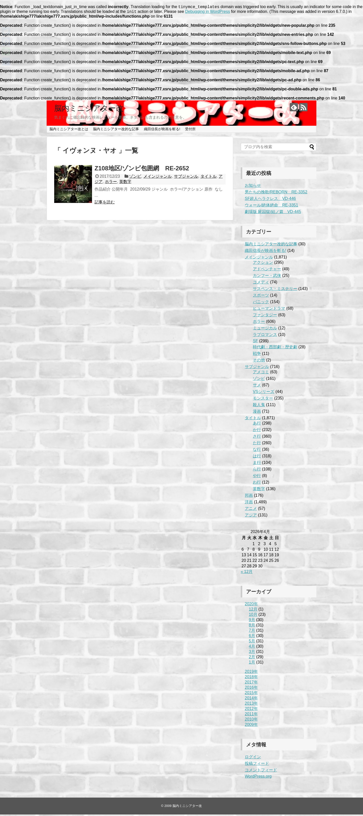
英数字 (125, 183)
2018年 (251, 678)
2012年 (251, 710)
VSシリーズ (263, 393)
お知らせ (253, 187)
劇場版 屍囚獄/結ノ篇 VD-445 (273, 213)
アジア (251, 516)
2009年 (251, 726)
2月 (252, 658)
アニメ (251, 510)
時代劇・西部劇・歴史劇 (275, 348)
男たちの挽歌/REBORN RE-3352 (276, 193)
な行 (257, 451)
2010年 (251, 721)
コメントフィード (261, 771)
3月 (252, 653)
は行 (257, 457)
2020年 (251, 605)
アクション (263, 264)
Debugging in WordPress (207, 13)
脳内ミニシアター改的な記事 (116, 130)
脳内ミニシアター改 (89, 110)
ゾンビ (135, 178)
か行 (257, 431)
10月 (253, 616)
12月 (253, 611)
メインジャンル (157, 178)
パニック (261, 303)
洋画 (249, 503)
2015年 (251, 694)
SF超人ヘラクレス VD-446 (270, 200)
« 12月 (247, 573)
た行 (257, 444)
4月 (252, 648)
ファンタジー (265, 316)
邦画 (249, 497)
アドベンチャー (267, 270)
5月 (252, 642)
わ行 (257, 484)
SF (255, 342)
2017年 (251, 683)
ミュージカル (265, 329)
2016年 (251, 689)
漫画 (257, 413)
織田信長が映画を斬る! (162, 130)
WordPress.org (258, 778)
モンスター (263, 400)
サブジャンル (186, 178)
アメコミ (261, 373)
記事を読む (105, 203)
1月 (252, 664)
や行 (257, 477)
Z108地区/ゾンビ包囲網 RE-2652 (142, 169)
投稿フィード (257, 765)
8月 (252, 626)
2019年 (251, 673)
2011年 (251, 715)
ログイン (253, 758)
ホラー (111, 183)
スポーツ (261, 297)
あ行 (257, 425)
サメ (257, 386)
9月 (252, 621)
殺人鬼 (259, 406)
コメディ (261, 283)
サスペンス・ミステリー (275, 290)
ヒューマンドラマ (269, 310)
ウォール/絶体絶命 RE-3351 (271, 206)
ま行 (257, 464)
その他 (259, 361)
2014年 (251, 699)
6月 (252, 637)
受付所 (190, 130)
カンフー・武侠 (267, 277)
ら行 (257, 470)
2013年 (251, 705)
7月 (252, 632)
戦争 (257, 355)
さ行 (257, 438)
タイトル (208, 178)
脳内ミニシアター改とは (68, 130)
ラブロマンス (265, 336)
